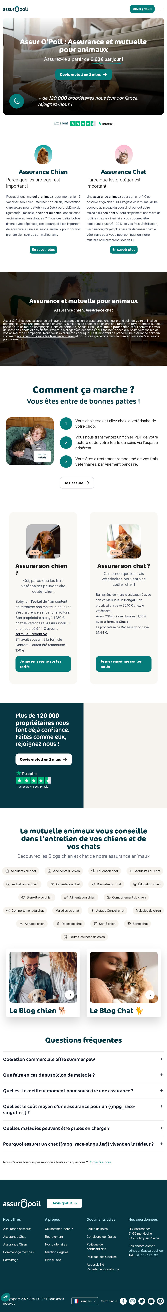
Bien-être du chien (36, 897)
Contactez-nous (100, 1162)
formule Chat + (118, 622)
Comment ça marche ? (18, 1252)
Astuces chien (32, 924)
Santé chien (104, 924)
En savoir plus (43, 249)
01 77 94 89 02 (147, 1255)
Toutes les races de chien (84, 937)
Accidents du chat (20, 871)
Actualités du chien (22, 884)
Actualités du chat (145, 871)
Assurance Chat (14, 1237)
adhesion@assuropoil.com (146, 1250)
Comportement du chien (126, 897)
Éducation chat (104, 871)
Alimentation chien (79, 897)
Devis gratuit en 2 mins (83, 74)
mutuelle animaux (40, 197)
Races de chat (69, 924)
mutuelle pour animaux (116, 327)
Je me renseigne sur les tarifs (40, 664)
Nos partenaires (56, 1244)
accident (108, 213)
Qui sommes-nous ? (59, 1229)
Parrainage (10, 1260)
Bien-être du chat (106, 884)
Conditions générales (101, 1237)
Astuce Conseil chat (107, 910)
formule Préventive (31, 634)
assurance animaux (107, 197)
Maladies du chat (67, 910)
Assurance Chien (15, 1244)
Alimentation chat (65, 884)
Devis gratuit (64, 1203)
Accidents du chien (64, 871)
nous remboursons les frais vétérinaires (46, 336)
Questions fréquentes (83, 1040)
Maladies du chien (148, 910)
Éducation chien (147, 884)
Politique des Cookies (102, 1257)
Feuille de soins (97, 1229)
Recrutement (54, 1237)
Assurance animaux (17, 1229)
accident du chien (49, 213)
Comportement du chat (25, 910)
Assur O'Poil (38, 1299)
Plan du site (53, 1260)
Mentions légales (56, 1252)
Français (85, 1301)
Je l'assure (77, 483)
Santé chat (137, 924)
